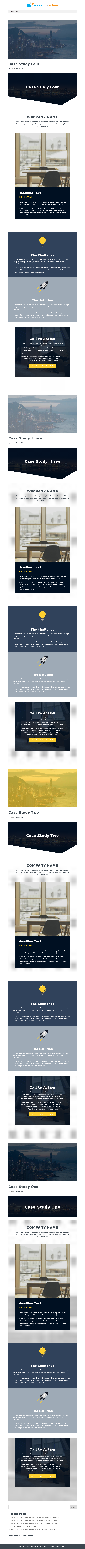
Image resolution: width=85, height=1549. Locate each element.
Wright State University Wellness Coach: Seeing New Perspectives (32, 1529)
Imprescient (62, 1546)
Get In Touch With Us (42, 366)
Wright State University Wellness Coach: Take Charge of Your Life (32, 1523)
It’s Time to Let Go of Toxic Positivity (22, 1526)
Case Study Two (23, 812)
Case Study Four (24, 64)
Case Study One (23, 1187)
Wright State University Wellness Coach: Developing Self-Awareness (33, 1517)
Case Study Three (25, 438)
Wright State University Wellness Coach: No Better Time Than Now (33, 1520)
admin (13, 68)
